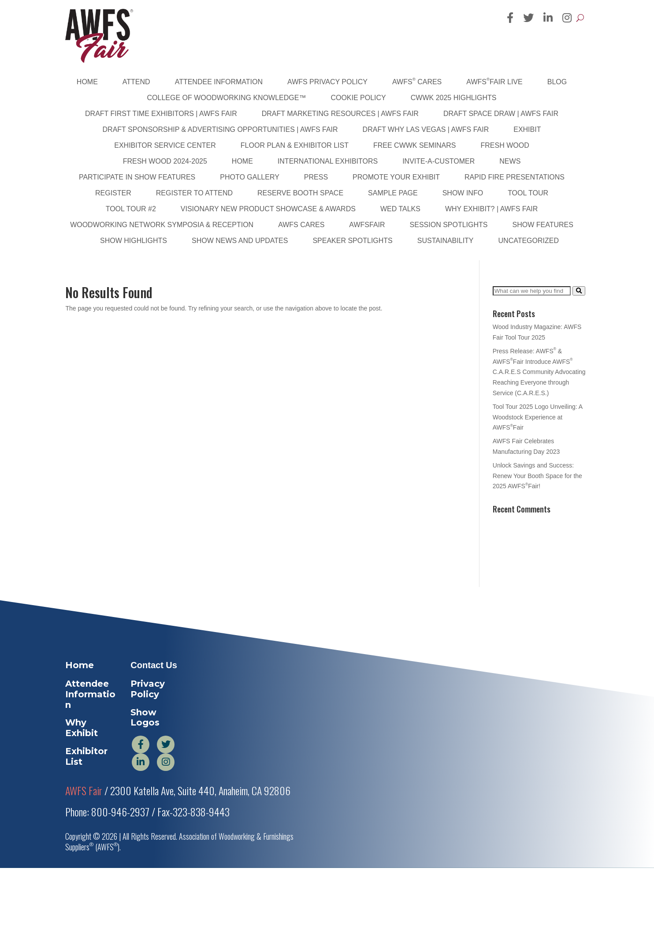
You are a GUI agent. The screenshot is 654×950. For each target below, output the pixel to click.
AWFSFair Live (494, 81)
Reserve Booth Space (300, 193)
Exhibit (527, 129)
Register (113, 193)
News (509, 161)
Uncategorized (528, 240)
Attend (136, 82)
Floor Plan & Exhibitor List (295, 145)
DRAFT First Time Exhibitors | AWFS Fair (161, 113)
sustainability (445, 240)
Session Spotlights (449, 224)
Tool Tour (528, 193)
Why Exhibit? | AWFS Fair (491, 209)
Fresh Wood (505, 145)
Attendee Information (219, 82)
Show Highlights (133, 240)
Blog (557, 82)
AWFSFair (367, 224)
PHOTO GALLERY (249, 177)
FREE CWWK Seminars (414, 145)
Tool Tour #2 (131, 209)
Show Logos (145, 717)
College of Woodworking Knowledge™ (226, 97)
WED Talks (400, 209)
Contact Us (153, 665)
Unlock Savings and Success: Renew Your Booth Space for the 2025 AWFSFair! (537, 476)
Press (316, 177)
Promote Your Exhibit (396, 177)
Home (87, 82)
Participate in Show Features (137, 177)
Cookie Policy (358, 97)
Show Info (462, 193)
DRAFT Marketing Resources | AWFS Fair (340, 113)
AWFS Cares (417, 81)
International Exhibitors (328, 161)
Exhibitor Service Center (165, 145)
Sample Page (393, 193)
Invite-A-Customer (438, 161)
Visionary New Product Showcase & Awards (268, 209)
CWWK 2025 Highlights (454, 97)
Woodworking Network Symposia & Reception (161, 224)
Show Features (542, 224)
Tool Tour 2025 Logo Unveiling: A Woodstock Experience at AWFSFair (538, 417)
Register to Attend (194, 193)
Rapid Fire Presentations (514, 177)
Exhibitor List (86, 756)
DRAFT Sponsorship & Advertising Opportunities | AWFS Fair (220, 129)
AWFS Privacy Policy (327, 82)
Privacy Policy (147, 688)
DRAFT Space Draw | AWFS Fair (500, 113)
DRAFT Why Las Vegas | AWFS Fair (426, 129)
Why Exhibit (81, 727)
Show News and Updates (240, 240)
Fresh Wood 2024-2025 (165, 161)
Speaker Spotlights (352, 240)
